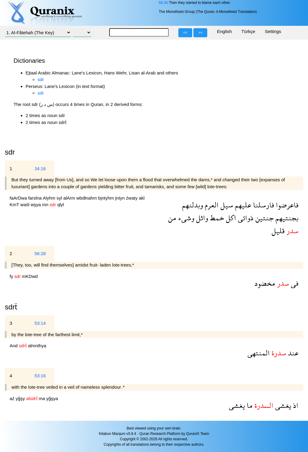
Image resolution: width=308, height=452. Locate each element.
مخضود (264, 283)
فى (293, 283)
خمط (216, 217)
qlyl (60, 204)
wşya (36, 204)
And (14, 345)
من (172, 217)
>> (200, 33)
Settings (273, 31)
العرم (211, 204)
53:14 (40, 323)
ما (249, 405)
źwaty (132, 197)
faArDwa (19, 197)
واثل (201, 217)
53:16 (40, 375)
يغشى (282, 405)
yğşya (52, 398)
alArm (69, 197)
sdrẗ (11, 307)
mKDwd (30, 276)
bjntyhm (106, 197)
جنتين (264, 217)
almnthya (37, 345)
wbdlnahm (87, 197)
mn (46, 204)
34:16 (40, 168)
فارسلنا (262, 204)
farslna (35, 197)
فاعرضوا (286, 204)
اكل (230, 217)
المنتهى (259, 352)
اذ (294, 405)
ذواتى (245, 217)
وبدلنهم (192, 204)
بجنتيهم (286, 217)
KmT (15, 204)
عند (292, 352)
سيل (226, 204)
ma (42, 398)
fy (12, 276)
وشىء (185, 217)
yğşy (21, 398)
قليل (278, 230)
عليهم (242, 204)
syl (60, 197)
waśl (25, 204)
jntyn (120, 197)
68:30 (163, 3)
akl (141, 197)
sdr (41, 79)
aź (13, 398)
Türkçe (248, 31)
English (224, 31)
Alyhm (50, 197)
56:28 (40, 253)
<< (185, 33)
